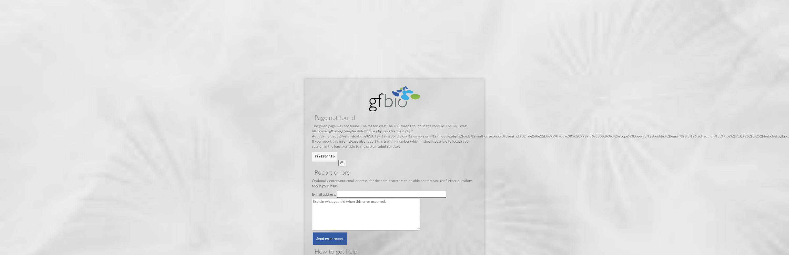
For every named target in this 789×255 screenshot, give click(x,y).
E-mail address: (324, 194)
